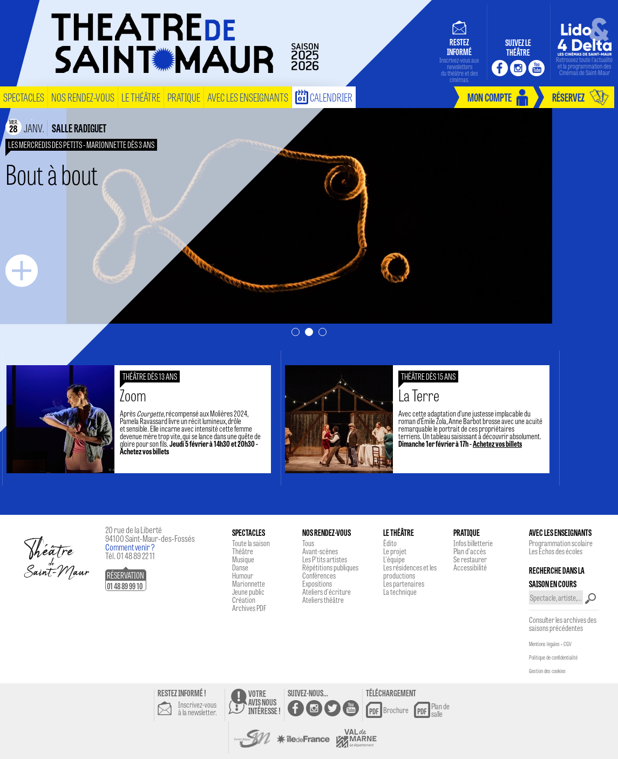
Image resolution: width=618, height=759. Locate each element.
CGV (567, 644)
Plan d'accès (469, 551)
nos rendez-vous (82, 97)
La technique (400, 591)
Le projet (394, 551)
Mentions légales (544, 644)
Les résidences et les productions (410, 571)
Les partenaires (403, 583)
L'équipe (394, 559)
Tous (308, 543)
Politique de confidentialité (553, 657)
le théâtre (140, 97)
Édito (390, 543)
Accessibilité (470, 567)
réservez (568, 97)
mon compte (489, 97)
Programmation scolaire (561, 543)
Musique (243, 559)
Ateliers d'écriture (326, 591)
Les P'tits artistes (324, 559)
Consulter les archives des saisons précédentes (562, 623)
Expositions (317, 583)
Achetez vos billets (153, 451)
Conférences (319, 575)
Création (243, 599)
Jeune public (248, 591)
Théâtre (242, 551)
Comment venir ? (130, 547)
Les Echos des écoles (555, 551)
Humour (242, 575)
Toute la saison (251, 543)
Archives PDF (249, 607)
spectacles (23, 97)
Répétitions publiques (330, 567)
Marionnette (248, 583)
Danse (240, 567)
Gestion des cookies (547, 671)
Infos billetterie (473, 543)
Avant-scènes (320, 551)
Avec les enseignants (247, 97)
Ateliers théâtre (323, 599)
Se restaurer (470, 559)
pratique (183, 97)
